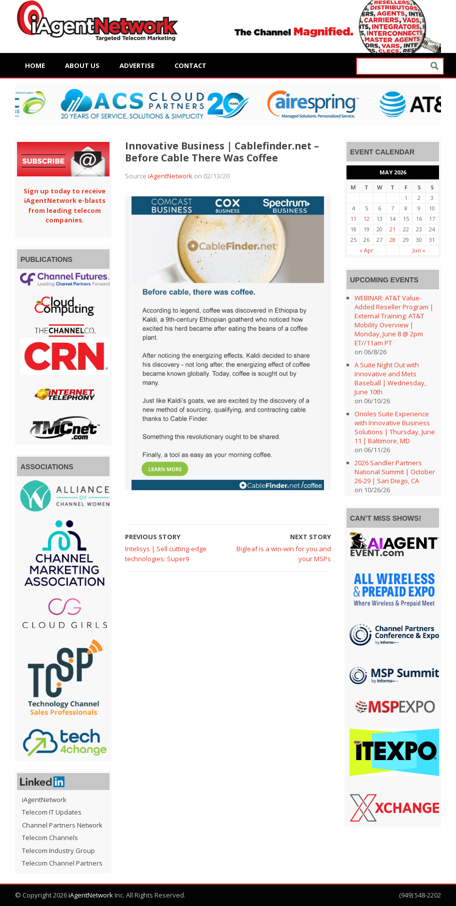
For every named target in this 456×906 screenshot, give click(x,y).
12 (367, 218)
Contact (190, 65)
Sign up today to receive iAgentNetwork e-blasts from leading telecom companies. (65, 205)
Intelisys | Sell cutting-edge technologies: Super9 (165, 553)
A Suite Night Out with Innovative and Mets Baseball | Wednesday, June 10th (390, 378)
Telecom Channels (50, 837)
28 (393, 239)
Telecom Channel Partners (62, 863)
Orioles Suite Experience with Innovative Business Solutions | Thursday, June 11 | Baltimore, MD (394, 427)
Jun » (419, 250)
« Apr (367, 250)
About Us (82, 65)
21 (393, 229)
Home (35, 65)
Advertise (137, 65)
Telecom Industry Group (58, 850)
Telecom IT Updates (52, 812)
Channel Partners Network (62, 825)
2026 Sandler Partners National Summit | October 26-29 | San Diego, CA (394, 471)
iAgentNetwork (170, 175)
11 (353, 218)
